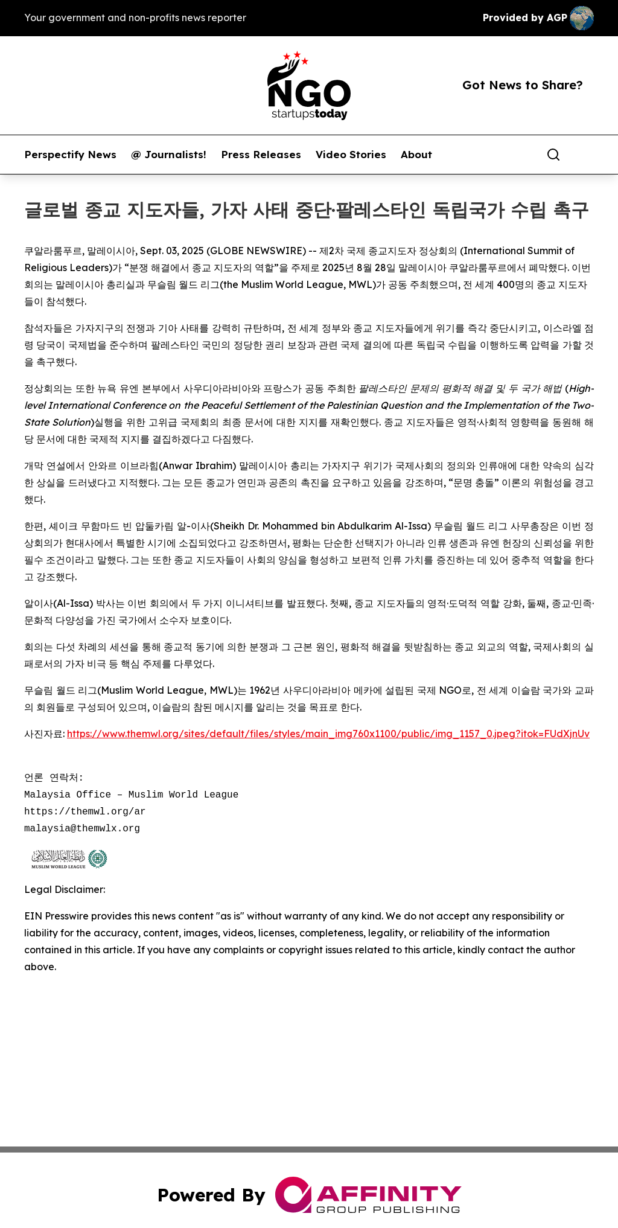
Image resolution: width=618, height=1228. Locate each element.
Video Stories (351, 155)
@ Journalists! (168, 155)
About (416, 155)
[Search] (553, 154)
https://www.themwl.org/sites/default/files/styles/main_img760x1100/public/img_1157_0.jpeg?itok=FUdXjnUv (328, 734)
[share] (585, 154)
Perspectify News (70, 155)
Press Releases (261, 155)
